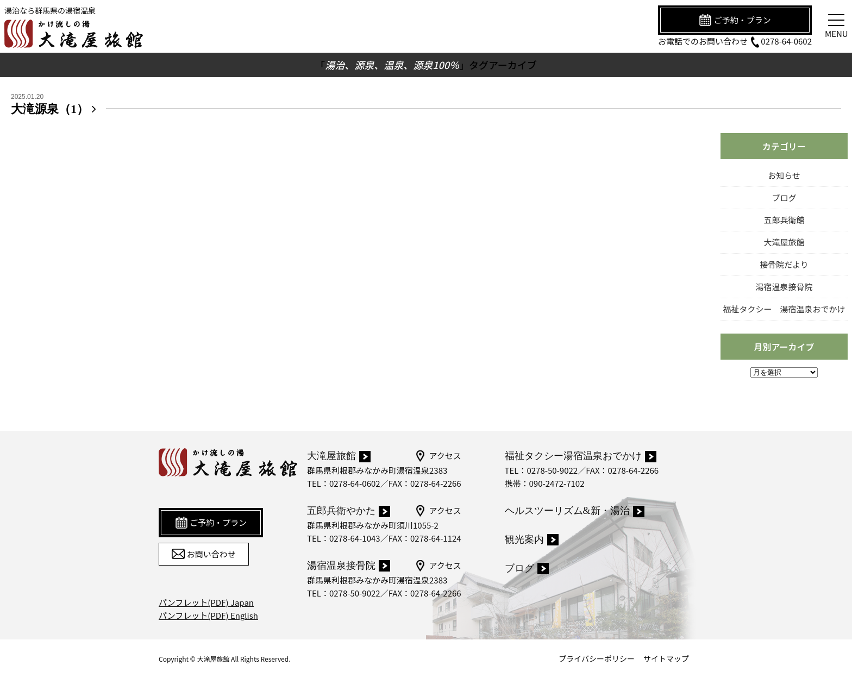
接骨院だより (784, 264)
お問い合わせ (203, 554)
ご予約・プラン (734, 20)
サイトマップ (666, 658)
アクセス (437, 455)
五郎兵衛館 (783, 219)
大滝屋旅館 (783, 242)
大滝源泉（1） (56, 109)
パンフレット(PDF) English (208, 615)
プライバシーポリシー (597, 658)
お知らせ (784, 175)
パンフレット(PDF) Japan (206, 602)
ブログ (784, 197)
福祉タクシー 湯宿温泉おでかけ (784, 309)
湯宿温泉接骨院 (783, 286)
